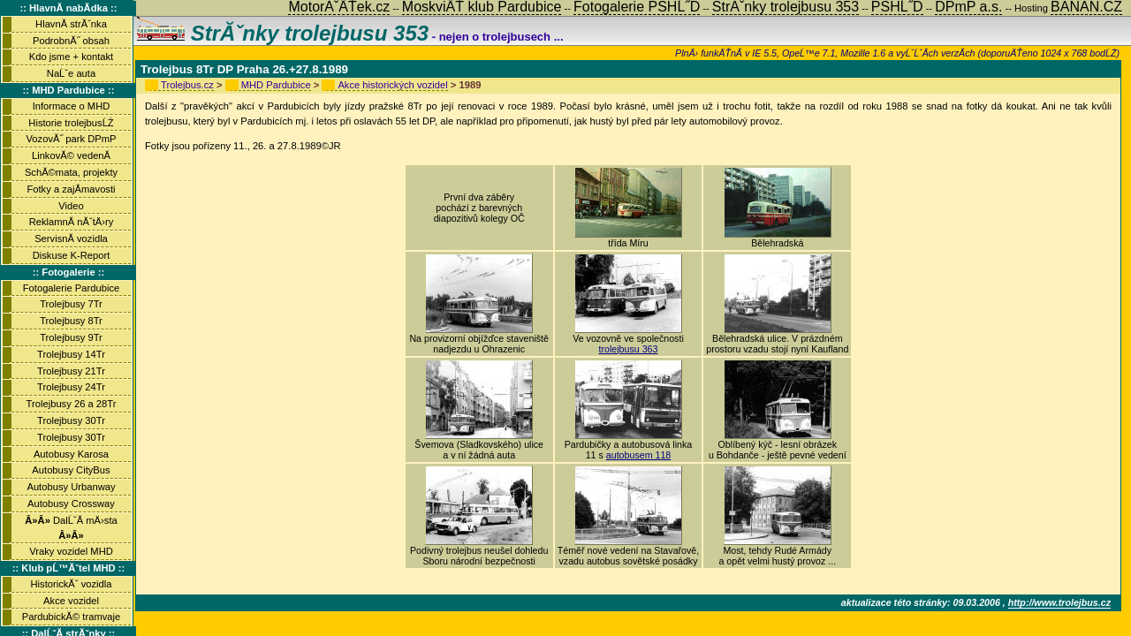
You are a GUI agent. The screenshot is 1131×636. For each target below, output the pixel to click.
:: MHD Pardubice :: (69, 90)
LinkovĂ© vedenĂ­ (71, 155)
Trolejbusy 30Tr (71, 420)
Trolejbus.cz (187, 85)
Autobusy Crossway (71, 503)
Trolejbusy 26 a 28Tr (72, 403)
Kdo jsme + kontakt (71, 56)
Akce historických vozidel (392, 85)
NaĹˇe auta (71, 73)
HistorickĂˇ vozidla (70, 584)
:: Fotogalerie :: (68, 272)
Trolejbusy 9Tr (71, 337)
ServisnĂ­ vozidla (71, 238)
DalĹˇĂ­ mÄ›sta (71, 528)
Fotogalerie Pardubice (71, 288)
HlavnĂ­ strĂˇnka (71, 24)
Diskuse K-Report (71, 255)
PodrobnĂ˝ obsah (71, 40)
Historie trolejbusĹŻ (70, 122)
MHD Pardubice (276, 85)
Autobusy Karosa (71, 454)
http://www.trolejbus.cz (1059, 602)
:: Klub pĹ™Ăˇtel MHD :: (68, 568)
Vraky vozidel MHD (71, 551)
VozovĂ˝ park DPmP (72, 138)
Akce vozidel (71, 600)
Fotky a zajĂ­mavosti (71, 189)
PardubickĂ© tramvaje (71, 616)
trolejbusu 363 (628, 349)
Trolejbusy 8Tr (71, 320)
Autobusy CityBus (71, 470)
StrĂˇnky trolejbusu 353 (283, 33)
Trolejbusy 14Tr (71, 354)
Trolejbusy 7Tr (71, 304)
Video (70, 206)
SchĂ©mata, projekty (71, 172)
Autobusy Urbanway (71, 486)
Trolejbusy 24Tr (71, 387)
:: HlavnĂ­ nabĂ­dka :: (68, 8)
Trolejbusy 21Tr (71, 371)
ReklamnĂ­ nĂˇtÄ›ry (71, 221)
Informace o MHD (71, 106)
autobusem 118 (638, 455)
